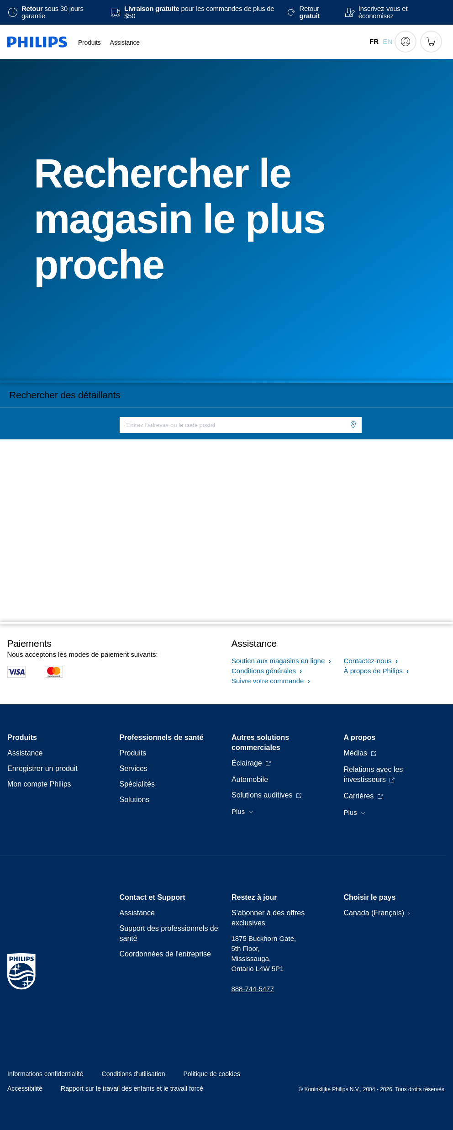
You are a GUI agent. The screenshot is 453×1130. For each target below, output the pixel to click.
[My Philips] (405, 42)
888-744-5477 (252, 989)
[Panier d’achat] (431, 42)
